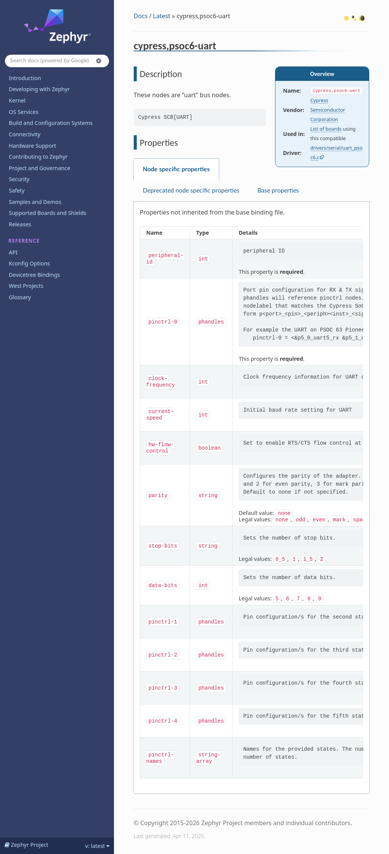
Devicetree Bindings (34, 274)
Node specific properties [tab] (176, 169)
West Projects (26, 285)
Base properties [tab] (278, 191)
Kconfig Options (29, 263)
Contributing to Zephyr (38, 156)
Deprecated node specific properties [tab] (191, 191)
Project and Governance (39, 168)
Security (19, 179)
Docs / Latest (152, 16)
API (13, 252)
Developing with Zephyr (39, 89)
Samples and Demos (35, 201)
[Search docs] (57, 61)
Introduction (25, 78)
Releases (20, 224)
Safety (17, 190)
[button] (98, 61)
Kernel (17, 100)
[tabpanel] (251, 498)
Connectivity (24, 134)
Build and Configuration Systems (51, 122)
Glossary (20, 297)
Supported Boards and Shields (47, 212)
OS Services (23, 111)
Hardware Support (32, 145)
